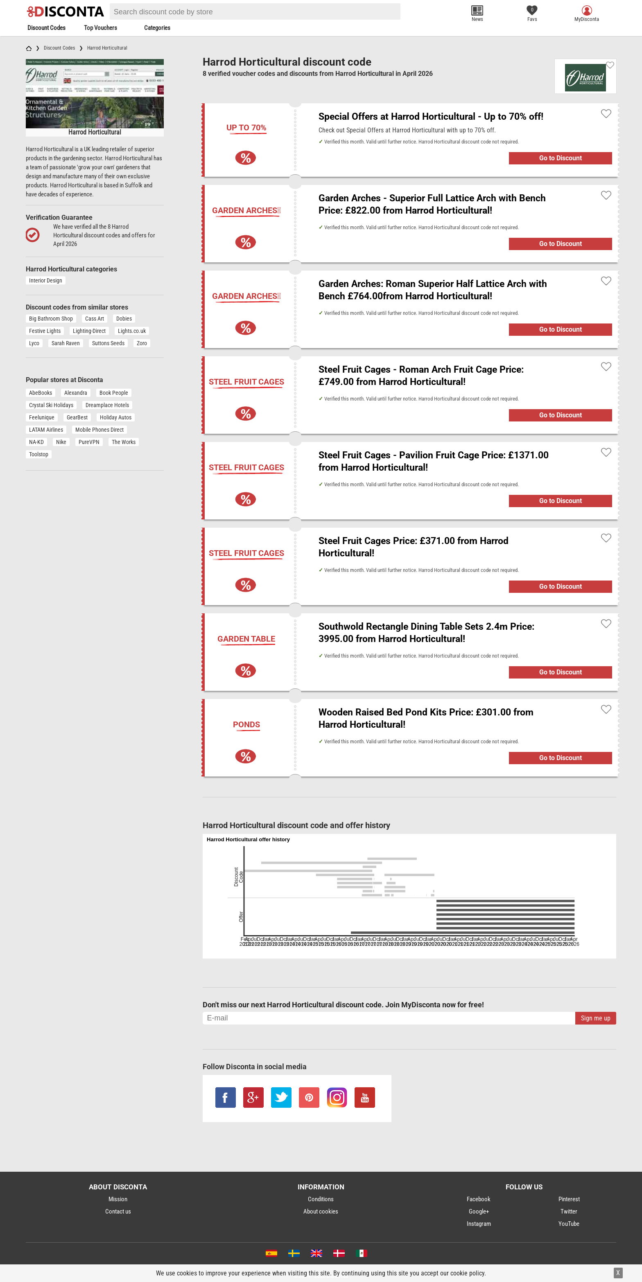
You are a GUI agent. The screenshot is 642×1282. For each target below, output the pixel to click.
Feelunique (41, 417)
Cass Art (94, 318)
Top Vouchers (100, 28)
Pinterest (569, 1199)
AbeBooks (40, 392)
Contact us (118, 1211)
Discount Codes (46, 28)
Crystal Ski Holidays (51, 405)
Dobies (124, 318)
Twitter (569, 1211)
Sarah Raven (66, 343)
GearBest (77, 417)
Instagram (479, 1223)
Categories (157, 28)
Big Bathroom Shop (51, 318)
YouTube (568, 1223)
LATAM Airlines (46, 429)
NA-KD (36, 442)
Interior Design (45, 280)
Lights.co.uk (132, 331)
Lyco (34, 343)
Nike (61, 442)
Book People (113, 392)
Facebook (479, 1199)
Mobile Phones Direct (99, 429)
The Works (124, 442)
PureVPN (89, 442)
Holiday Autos (115, 417)
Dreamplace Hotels (107, 405)
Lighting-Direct (89, 331)
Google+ (479, 1211)
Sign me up (595, 1018)
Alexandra (75, 392)
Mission (118, 1199)
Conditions (321, 1199)
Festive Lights (45, 331)
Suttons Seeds (108, 343)
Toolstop (38, 454)
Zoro (142, 343)
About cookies (320, 1211)
